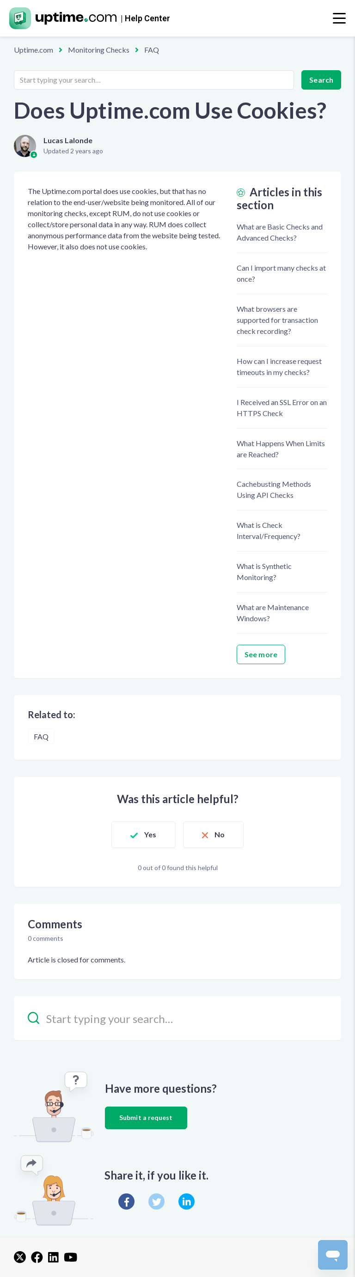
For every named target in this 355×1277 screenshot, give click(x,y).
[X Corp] (156, 1201)
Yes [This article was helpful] (150, 834)
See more (261, 654)
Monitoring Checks (98, 49)
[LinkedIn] (186, 1201)
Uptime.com (33, 49)
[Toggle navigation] (339, 18)
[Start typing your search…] (154, 80)
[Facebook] (126, 1201)
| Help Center (145, 18)
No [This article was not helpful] (219, 834)
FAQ (151, 49)
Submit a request (146, 1117)
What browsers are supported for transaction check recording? (277, 319)
